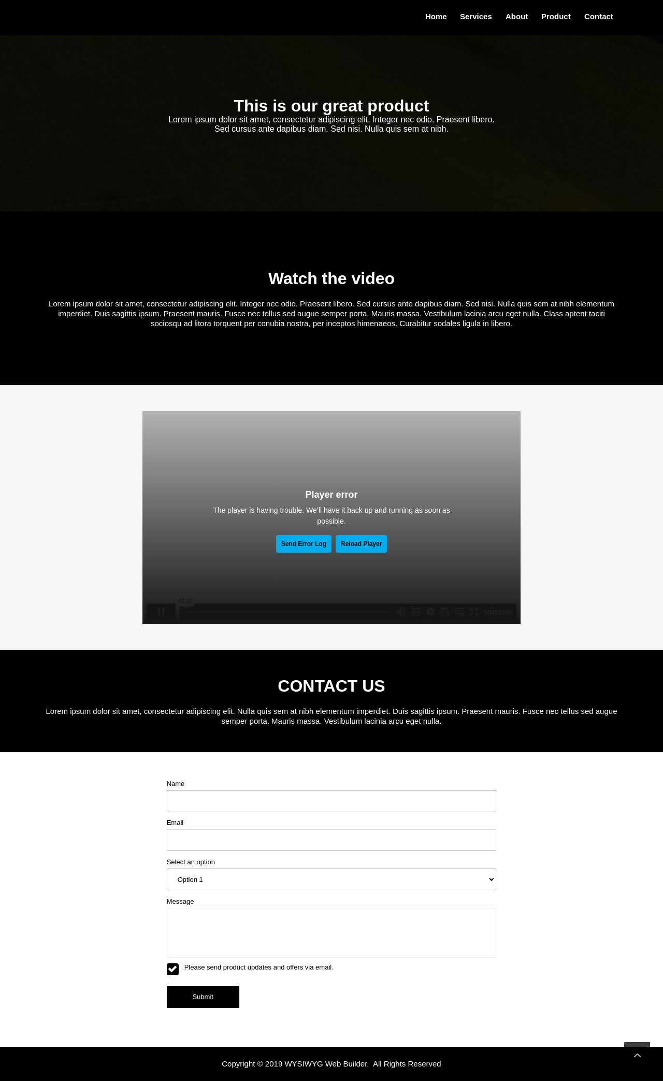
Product (556, 16)
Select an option (191, 862)
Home (436, 16)
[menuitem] (434, 16)
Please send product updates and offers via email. (259, 967)
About (517, 16)
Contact (598, 16)
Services (476, 16)
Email (175, 822)
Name (176, 784)
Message (180, 901)
